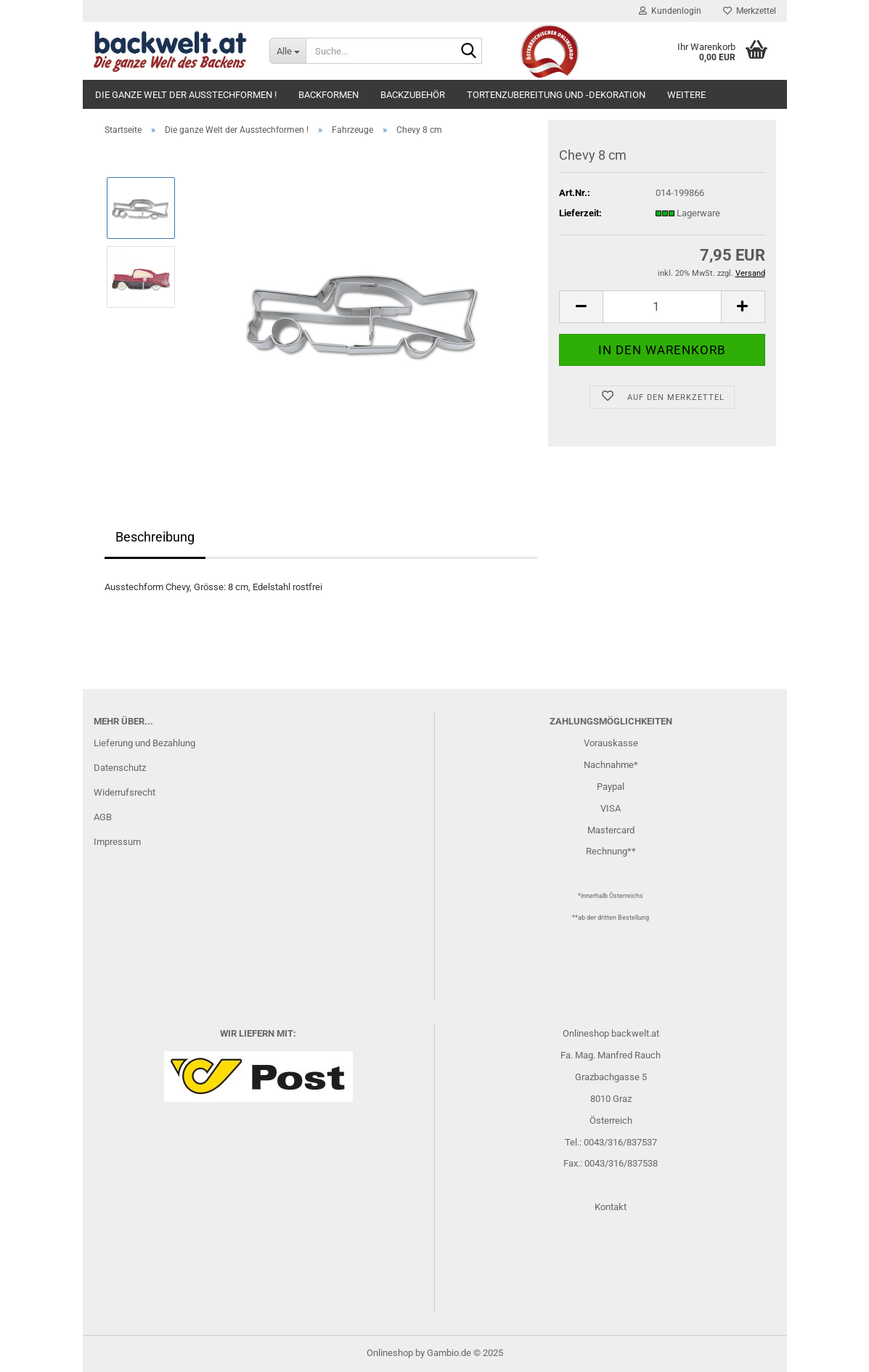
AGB (103, 817)
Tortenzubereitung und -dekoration (556, 94)
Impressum (117, 841)
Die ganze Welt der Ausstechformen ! (186, 94)
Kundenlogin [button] (670, 11)
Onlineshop (390, 1352)
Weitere (686, 94)
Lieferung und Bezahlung (144, 743)
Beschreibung (155, 536)
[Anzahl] (662, 306)
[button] (581, 306)
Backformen (328, 94)
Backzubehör (412, 94)
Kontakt (611, 1206)
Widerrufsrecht (124, 792)
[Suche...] (287, 51)
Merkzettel (749, 11)
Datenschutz (120, 767)
